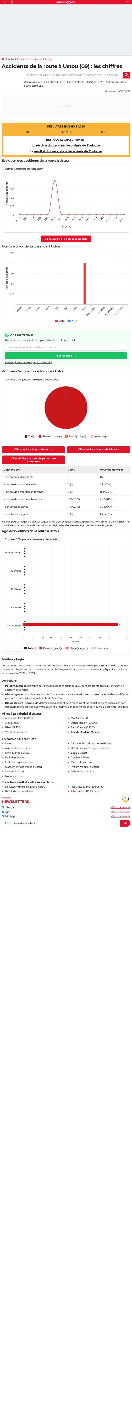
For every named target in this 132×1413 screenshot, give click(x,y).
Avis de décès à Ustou (18, 748)
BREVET (66, 132)
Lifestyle (8, 807)
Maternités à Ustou (82, 762)
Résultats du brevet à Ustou (87, 786)
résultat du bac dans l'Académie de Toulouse (68, 145)
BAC (28, 132)
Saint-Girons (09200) (83, 727)
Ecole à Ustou (79, 752)
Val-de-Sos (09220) (16, 732)
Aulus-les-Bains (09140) (19, 718)
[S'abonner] (66, 823)
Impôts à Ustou (14, 776)
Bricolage (8, 816)
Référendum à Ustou (83, 771)
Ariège (48, 59)
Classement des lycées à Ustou (23, 766)
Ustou (8, 743)
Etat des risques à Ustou (19, 762)
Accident (22, 59)
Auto (11, 59)
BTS (103, 132)
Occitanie (36, 59)
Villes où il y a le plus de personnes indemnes (33, 460)
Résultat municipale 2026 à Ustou (25, 786)
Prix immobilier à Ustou (85, 766)
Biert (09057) (94, 82)
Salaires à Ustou (14, 771)
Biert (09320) (13, 727)
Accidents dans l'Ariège (85, 732)
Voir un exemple (120, 807)
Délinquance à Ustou (17, 752)
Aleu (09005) (76, 82)
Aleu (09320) (12, 722)
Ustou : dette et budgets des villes (90, 748)
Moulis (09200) (79, 718)
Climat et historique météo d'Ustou (91, 743)
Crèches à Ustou (80, 757)
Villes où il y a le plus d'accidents (66, 238)
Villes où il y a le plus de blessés (98, 449)
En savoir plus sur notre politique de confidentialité (28, 362)
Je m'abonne (64, 355)
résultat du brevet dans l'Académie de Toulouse (68, 151)
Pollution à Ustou (15, 757)
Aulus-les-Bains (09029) (52, 82)
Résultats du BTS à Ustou (85, 791)
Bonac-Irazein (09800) (84, 722)
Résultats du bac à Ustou (19, 791)
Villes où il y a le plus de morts (33, 449)
